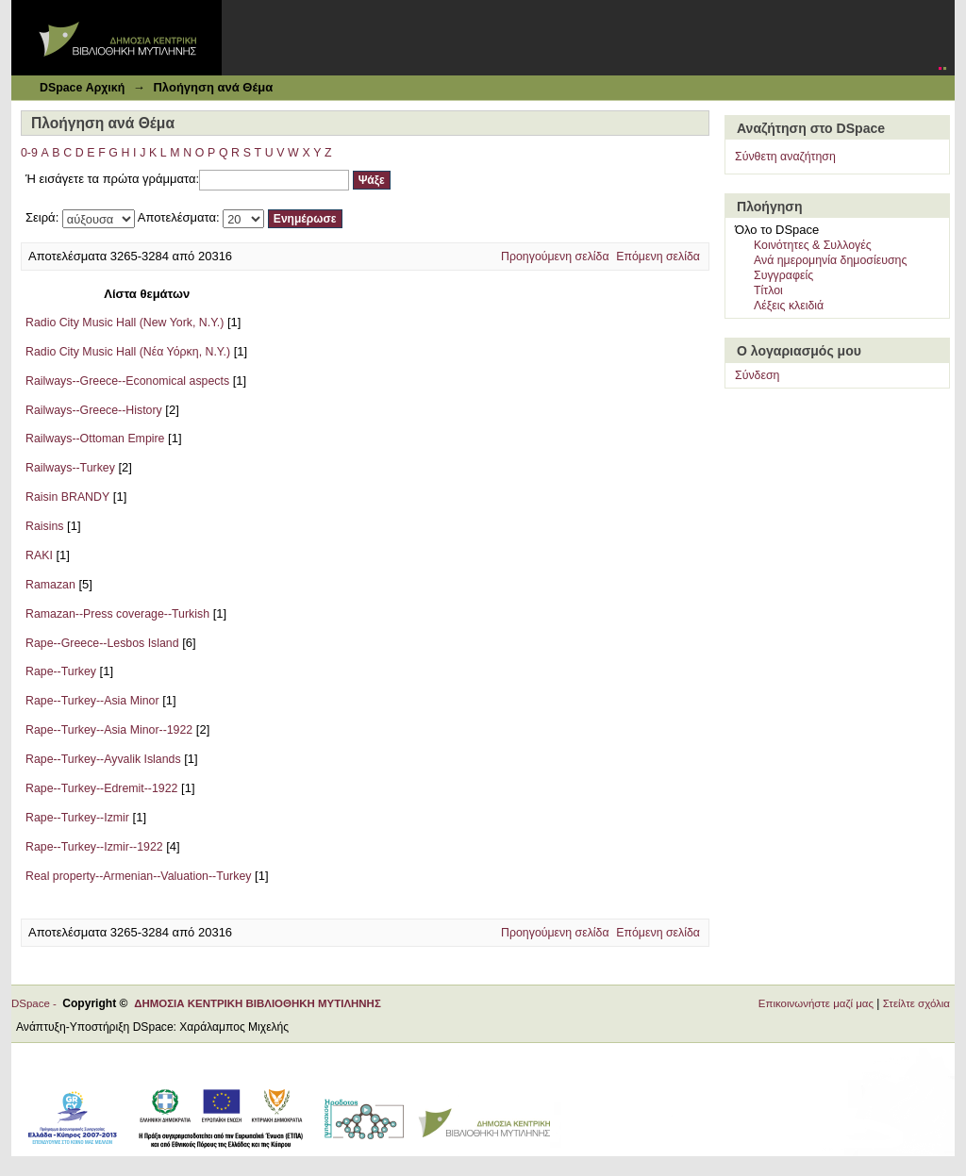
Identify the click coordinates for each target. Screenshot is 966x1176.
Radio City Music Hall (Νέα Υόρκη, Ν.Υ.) (127, 351)
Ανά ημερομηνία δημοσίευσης (830, 260)
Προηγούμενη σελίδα (555, 256)
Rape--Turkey (60, 671)
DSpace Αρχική (82, 87)
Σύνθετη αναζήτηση (785, 156)
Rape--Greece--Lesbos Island (102, 643)
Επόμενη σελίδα (658, 256)
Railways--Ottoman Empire (94, 438)
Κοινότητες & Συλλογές (813, 245)
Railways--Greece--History (93, 410)
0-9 (29, 152)
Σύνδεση (757, 375)
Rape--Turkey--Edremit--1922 (101, 788)
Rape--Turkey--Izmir (77, 817)
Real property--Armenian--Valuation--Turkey (138, 876)
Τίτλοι (768, 290)
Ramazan (50, 584)
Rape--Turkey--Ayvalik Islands (103, 759)
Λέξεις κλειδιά (789, 305)
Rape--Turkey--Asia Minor (92, 700)
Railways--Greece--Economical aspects (127, 381)
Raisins (44, 526)
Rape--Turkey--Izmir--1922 (94, 846)
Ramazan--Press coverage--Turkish (117, 614)
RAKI (39, 555)
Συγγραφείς (783, 275)
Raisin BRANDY (67, 497)
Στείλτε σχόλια (916, 1003)
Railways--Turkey (70, 467)
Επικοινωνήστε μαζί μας (816, 1003)
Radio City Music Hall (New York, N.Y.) (124, 322)
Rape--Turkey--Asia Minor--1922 (108, 730)
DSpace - (36, 1003)
